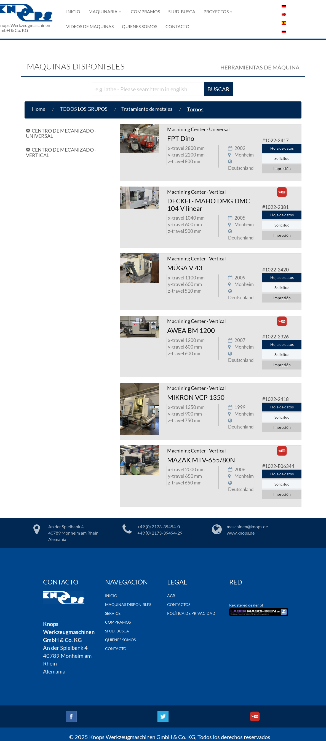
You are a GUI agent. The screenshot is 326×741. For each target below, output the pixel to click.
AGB (171, 595)
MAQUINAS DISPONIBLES (128, 604)
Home (38, 109)
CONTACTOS (178, 604)
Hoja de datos (282, 148)
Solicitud (282, 158)
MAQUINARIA (105, 11)
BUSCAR (218, 89)
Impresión (282, 168)
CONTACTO (177, 26)
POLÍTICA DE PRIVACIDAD (191, 613)
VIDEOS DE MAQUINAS (90, 26)
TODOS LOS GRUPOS (84, 109)
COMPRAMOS (145, 11)
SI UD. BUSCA (181, 11)
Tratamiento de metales (146, 109)
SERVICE (113, 613)
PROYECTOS (218, 11)
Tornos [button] (195, 109)
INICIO (73, 11)
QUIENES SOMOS (139, 26)
